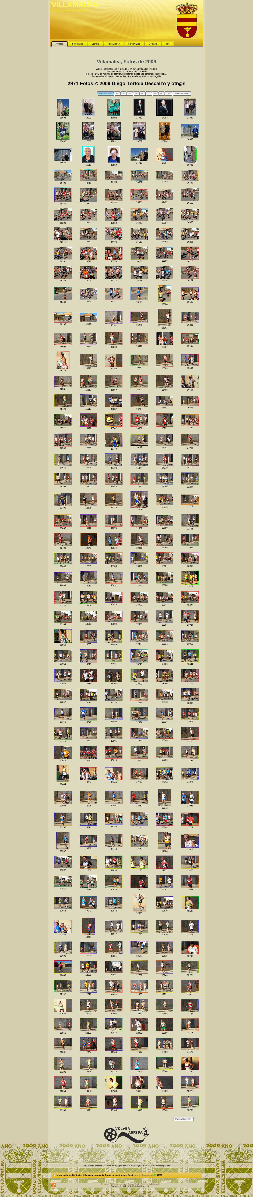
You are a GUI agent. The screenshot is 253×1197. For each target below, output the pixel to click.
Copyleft (155, 1184)
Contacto (104, 1184)
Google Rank (133, 1184)
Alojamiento (146, 1184)
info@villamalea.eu (144, 1175)
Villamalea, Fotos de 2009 (126, 61)
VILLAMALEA (75, 5)
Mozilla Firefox (140, 1194)
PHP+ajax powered (118, 1184)
